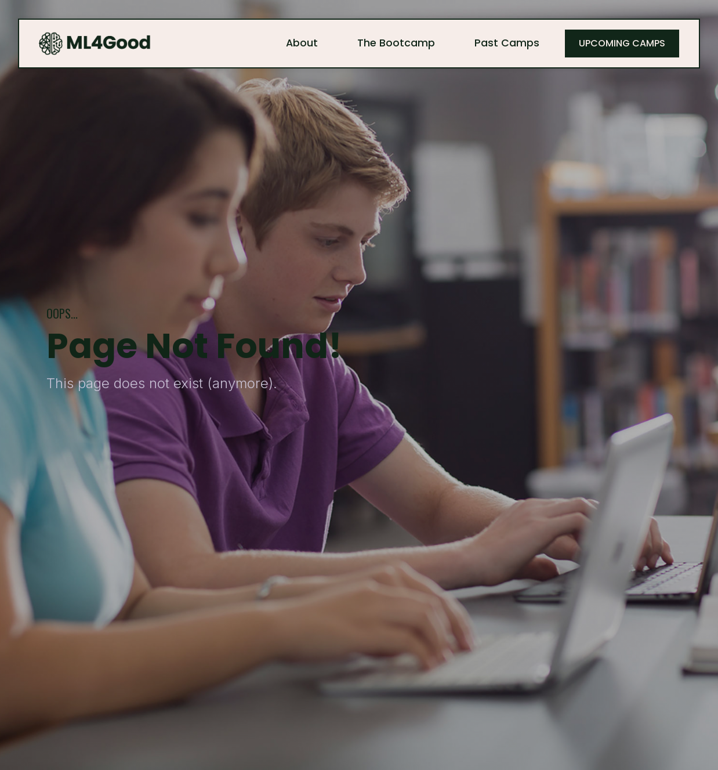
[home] (95, 43)
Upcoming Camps (622, 43)
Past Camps (506, 43)
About (302, 43)
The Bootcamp (396, 43)
